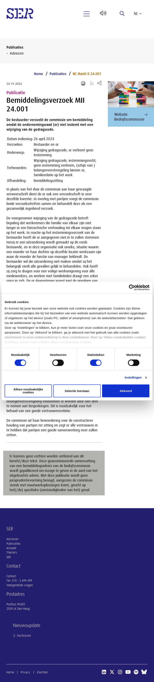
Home (38, 74)
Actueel (11, 548)
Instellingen (133, 377)
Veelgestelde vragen (19, 585)
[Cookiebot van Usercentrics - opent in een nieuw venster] (131, 287)
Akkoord (126, 391)
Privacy (25, 672)
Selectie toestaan (77, 391)
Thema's (11, 552)
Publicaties (14, 47)
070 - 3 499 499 (22, 580)
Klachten (42, 672)
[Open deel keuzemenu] (99, 83)
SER (8, 557)
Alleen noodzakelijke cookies (28, 391)
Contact (11, 576)
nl (138, 13)
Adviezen (17, 53)
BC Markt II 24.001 (87, 74)
